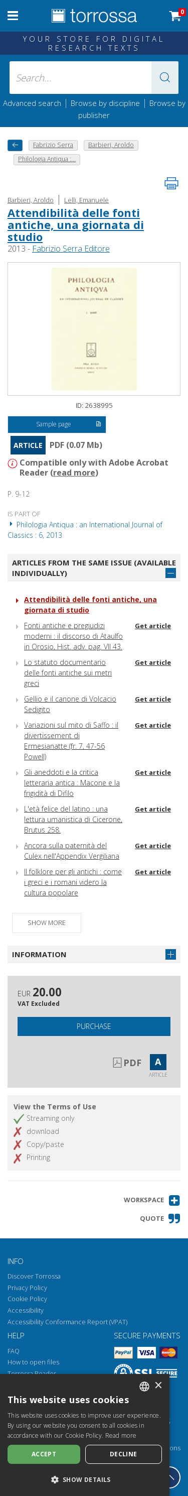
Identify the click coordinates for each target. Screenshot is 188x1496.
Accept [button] (44, 1454)
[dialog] (84, 1435)
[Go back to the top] (169, 1477)
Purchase (94, 1026)
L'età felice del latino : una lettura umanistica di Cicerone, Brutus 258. (73, 819)
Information (39, 954)
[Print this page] (171, 183)
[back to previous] (15, 145)
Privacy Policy (27, 1288)
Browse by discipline (105, 103)
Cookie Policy (27, 1299)
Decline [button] (123, 1454)
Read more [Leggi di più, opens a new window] (121, 1435)
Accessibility (26, 1310)
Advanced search (32, 103)
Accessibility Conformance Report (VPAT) (67, 1322)
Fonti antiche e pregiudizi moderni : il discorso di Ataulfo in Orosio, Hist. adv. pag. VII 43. (73, 636)
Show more (47, 922)
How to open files (33, 1362)
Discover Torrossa (34, 1276)
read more (74, 472)
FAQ (14, 1351)
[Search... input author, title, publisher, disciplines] (94, 77)
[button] (164, 77)
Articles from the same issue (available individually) (94, 567)
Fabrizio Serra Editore (71, 248)
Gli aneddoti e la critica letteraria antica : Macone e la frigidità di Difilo (72, 782)
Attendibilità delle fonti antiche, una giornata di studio (76, 224)
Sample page (68, 425)
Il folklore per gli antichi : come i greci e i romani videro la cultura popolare (73, 882)
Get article (153, 625)
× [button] (158, 1386)
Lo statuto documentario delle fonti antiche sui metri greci (68, 672)
